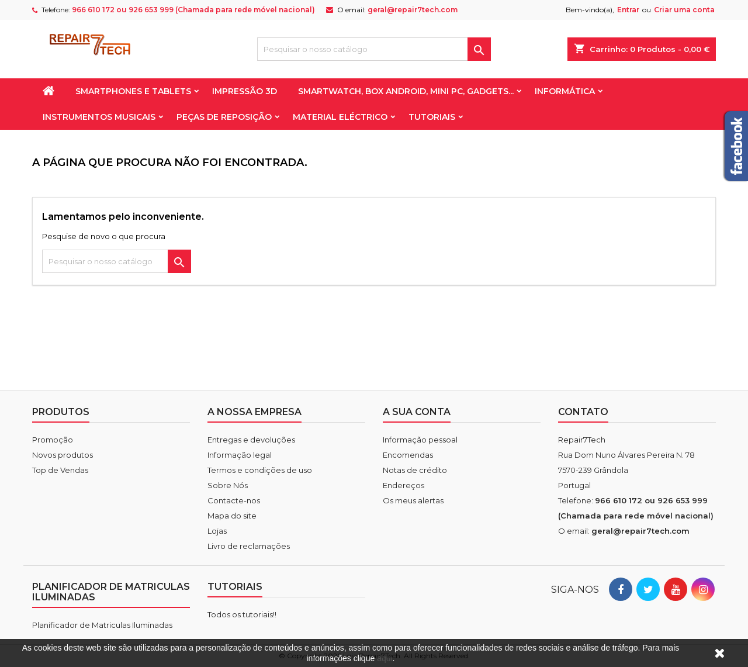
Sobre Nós (227, 485)
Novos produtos (62, 454)
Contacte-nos (233, 500)
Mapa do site (232, 515)
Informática (565, 91)
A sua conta (417, 411)
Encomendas (408, 454)
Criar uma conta (684, 9)
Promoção (52, 439)
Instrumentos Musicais (99, 117)
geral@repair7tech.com (413, 9)
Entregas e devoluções (251, 439)
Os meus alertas (413, 500)
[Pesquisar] (374, 49)
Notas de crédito (415, 470)
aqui (384, 658)
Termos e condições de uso (259, 470)
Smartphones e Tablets (133, 91)
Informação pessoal (420, 439)
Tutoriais (431, 117)
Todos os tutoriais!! (241, 614)
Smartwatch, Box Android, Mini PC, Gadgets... (406, 91)
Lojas (217, 530)
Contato (583, 411)
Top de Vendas (60, 470)
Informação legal (239, 454)
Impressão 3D (244, 91)
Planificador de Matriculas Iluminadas (102, 625)
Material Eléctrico (340, 117)
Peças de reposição (224, 117)
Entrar (628, 9)
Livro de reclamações (248, 546)
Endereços (403, 485)
